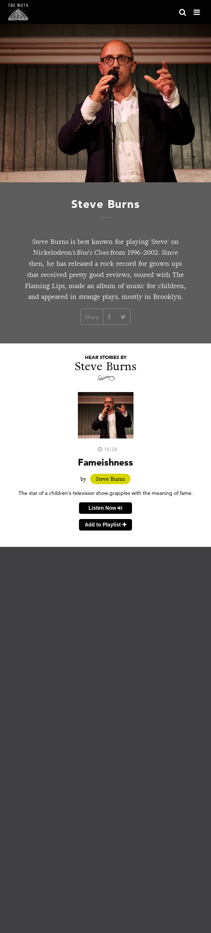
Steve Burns (110, 479)
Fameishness (105, 462)
